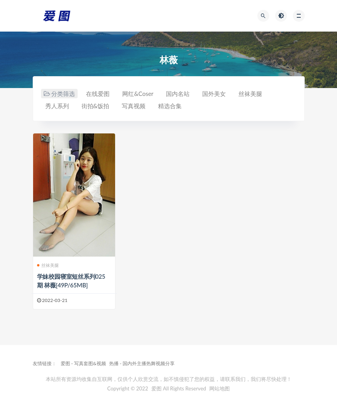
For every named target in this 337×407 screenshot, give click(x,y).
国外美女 (214, 93)
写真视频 (133, 105)
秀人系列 (57, 105)
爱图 (156, 388)
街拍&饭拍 (96, 105)
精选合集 (170, 105)
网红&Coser (137, 93)
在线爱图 (98, 93)
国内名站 (178, 93)
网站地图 (219, 388)
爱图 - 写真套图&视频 (83, 363)
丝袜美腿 (250, 93)
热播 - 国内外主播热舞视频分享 (142, 363)
